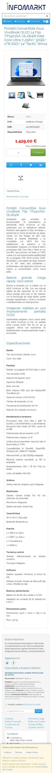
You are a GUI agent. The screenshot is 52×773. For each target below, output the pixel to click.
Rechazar (18, 752)
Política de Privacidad (12, 698)
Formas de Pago (35, 724)
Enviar (38, 711)
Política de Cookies (36, 721)
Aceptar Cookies (32, 752)
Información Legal (36, 719)
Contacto (33, 21)
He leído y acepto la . (24, 704)
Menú (8, 21)
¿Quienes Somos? (36, 727)
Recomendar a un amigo (18, 196)
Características (13, 191)
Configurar (8, 752)
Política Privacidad (13, 721)
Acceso (20, 21)
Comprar (38, 152)
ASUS (28, 117)
